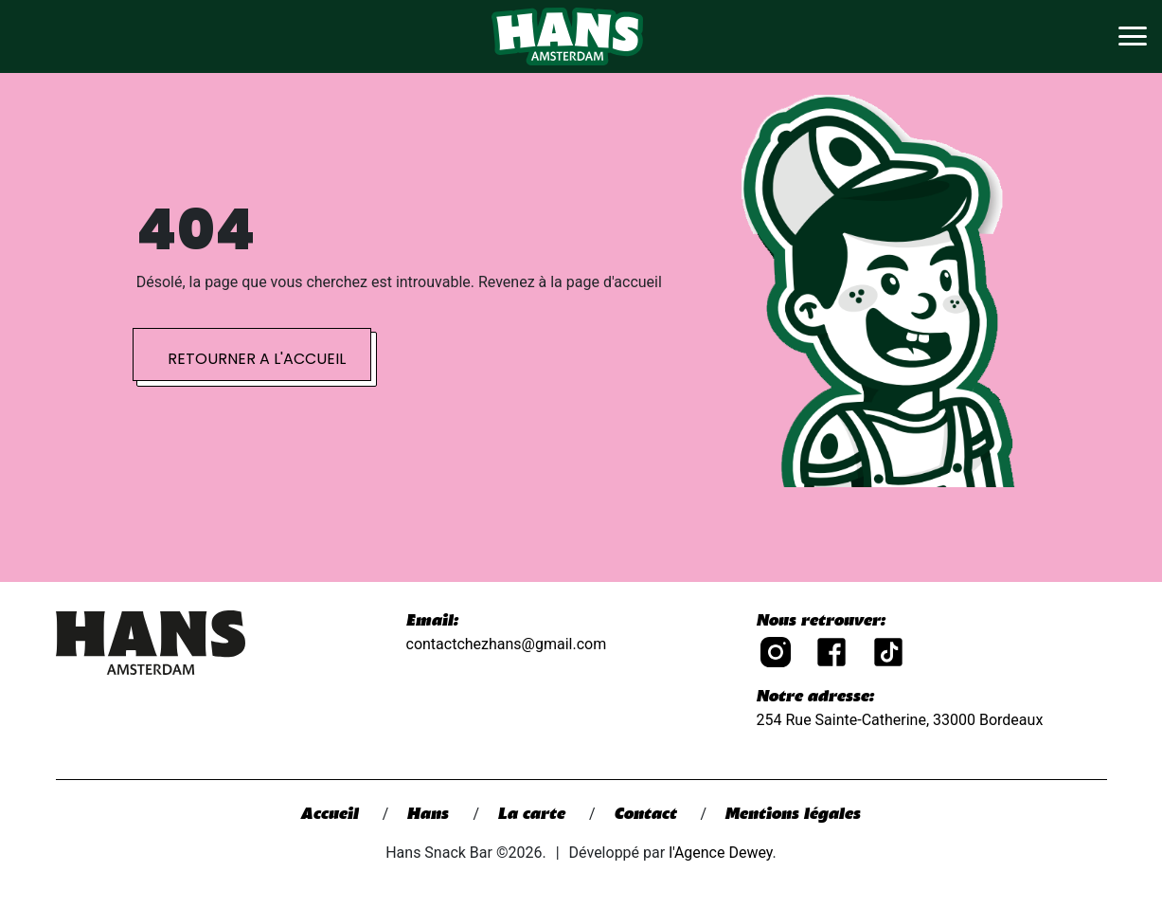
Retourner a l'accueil (257, 359)
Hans (430, 815)
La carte (534, 815)
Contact (648, 815)
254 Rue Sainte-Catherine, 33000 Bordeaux (900, 720)
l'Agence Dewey (720, 853)
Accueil (332, 815)
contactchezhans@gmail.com (506, 644)
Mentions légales (793, 815)
